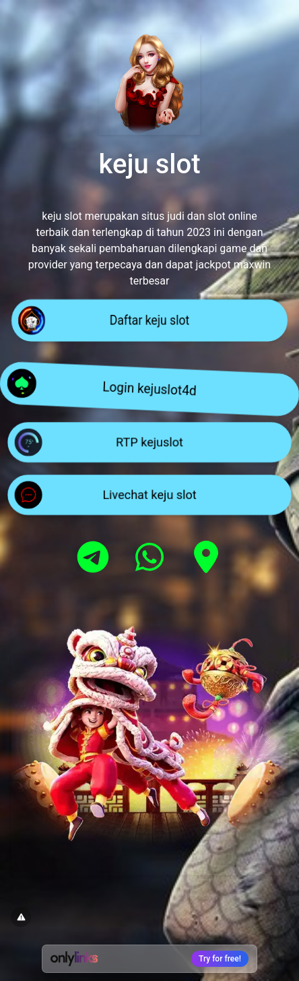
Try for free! (220, 958)
